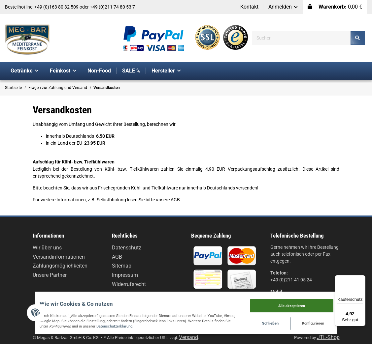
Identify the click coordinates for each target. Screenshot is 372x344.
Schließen (295, 321)
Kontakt (249, 7)
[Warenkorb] (335, 7)
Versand (188, 337)
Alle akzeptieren (316, 300)
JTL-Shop (328, 337)
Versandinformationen (59, 257)
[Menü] (361, 279)
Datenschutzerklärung (51, 323)
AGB (117, 257)
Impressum (125, 275)
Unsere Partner (50, 275)
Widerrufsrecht (129, 284)
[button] (283, 7)
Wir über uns (47, 247)
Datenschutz (126, 247)
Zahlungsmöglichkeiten (60, 266)
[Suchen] (301, 38)
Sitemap (121, 266)
